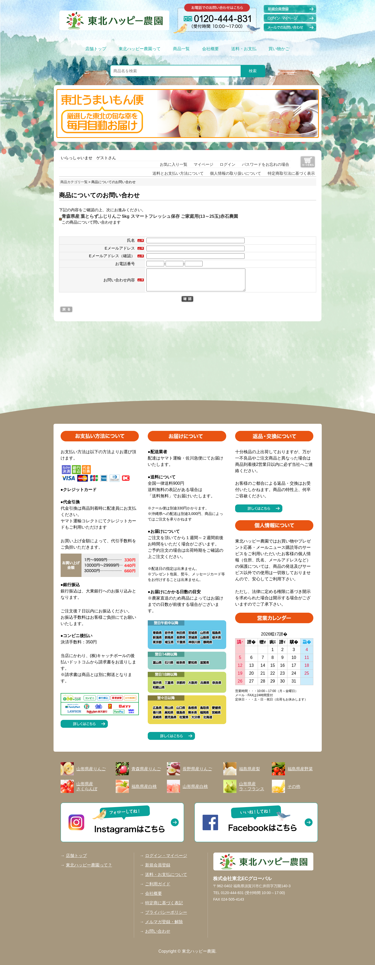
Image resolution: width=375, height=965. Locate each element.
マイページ (203, 164)
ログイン (227, 164)
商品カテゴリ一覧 (74, 182)
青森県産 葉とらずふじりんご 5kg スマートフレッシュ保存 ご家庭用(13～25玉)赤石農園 (150, 216)
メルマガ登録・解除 (164, 922)
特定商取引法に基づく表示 (291, 173)
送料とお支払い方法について (178, 173)
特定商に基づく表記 (164, 903)
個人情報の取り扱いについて (235, 173)
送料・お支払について (166, 874)
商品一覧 (181, 49)
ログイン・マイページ (166, 855)
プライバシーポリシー (166, 912)
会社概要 (210, 49)
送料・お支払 (243, 49)
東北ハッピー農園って (140, 49)
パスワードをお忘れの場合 (265, 164)
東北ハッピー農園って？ (89, 865)
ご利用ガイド (157, 884)
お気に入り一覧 (173, 164)
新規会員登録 (157, 865)
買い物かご (278, 49)
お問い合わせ (157, 931)
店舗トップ (95, 49)
